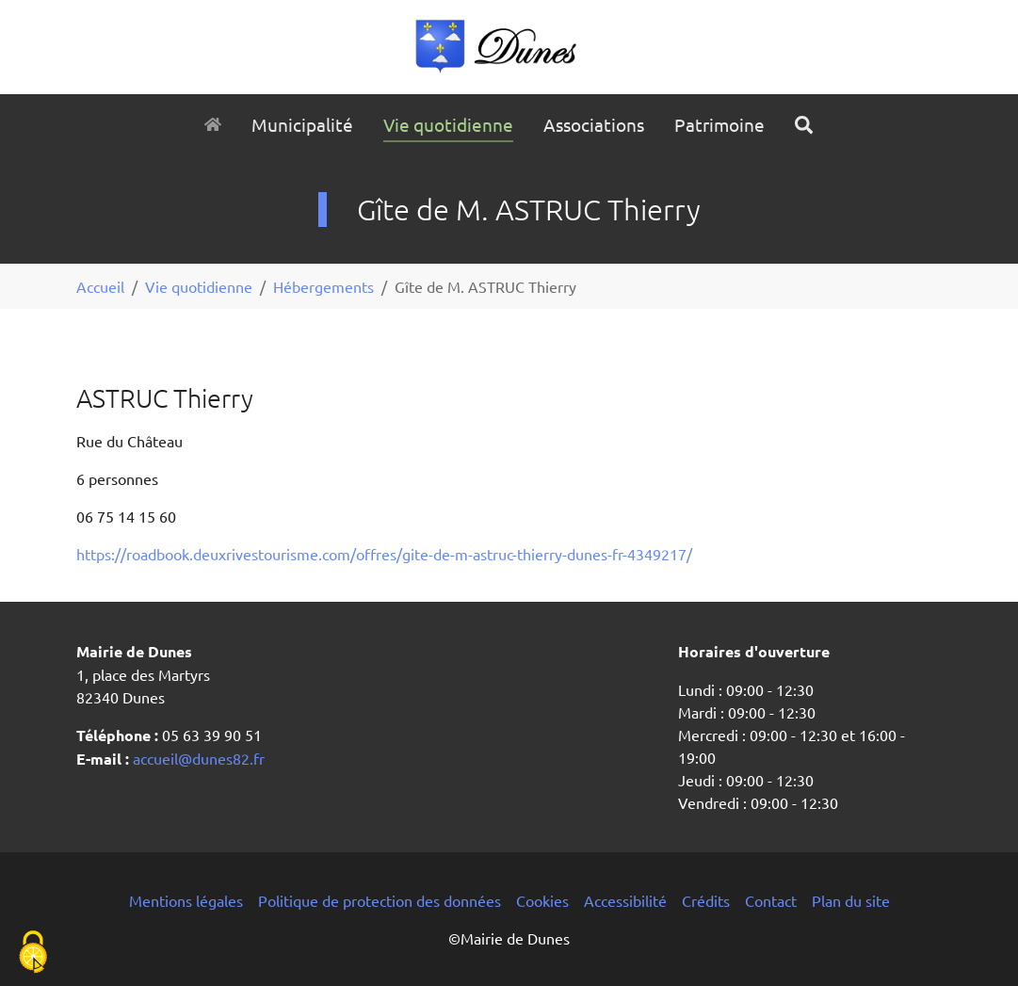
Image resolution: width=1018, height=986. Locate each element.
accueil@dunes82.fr (197, 758)
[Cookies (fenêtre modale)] (33, 953)
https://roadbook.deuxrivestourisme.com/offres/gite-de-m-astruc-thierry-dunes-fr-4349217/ (384, 553)
